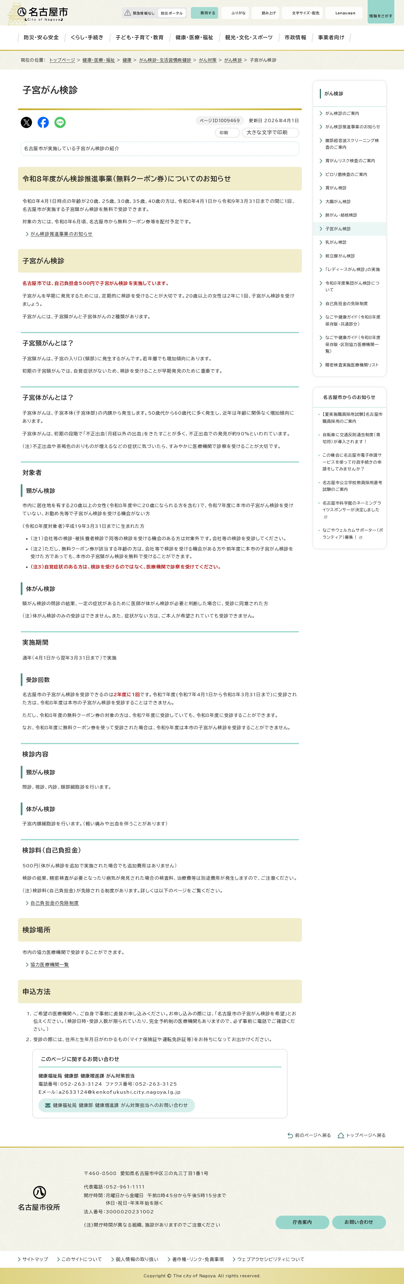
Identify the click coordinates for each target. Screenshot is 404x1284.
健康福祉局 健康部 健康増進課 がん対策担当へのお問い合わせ (120, 1105)
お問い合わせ (359, 1222)
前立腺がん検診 (340, 255)
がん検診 (233, 60)
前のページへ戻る (313, 1135)
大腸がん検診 (338, 201)
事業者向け (331, 37)
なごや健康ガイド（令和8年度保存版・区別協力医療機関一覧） (353, 343)
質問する (208, 13)
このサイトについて (82, 1259)
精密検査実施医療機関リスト (352, 364)
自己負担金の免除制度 (55, 903)
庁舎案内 (302, 1222)
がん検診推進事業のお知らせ (62, 234)
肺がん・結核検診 (341, 214)
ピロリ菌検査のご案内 (346, 173)
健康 (127, 60)
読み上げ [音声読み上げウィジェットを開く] (269, 13)
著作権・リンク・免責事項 (198, 1259)
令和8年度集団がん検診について (352, 285)
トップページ (62, 60)
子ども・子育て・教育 (140, 37)
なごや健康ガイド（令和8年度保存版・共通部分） (353, 319)
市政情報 (295, 37)
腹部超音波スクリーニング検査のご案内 (352, 142)
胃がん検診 (336, 187)
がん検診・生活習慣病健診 (165, 60)
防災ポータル (172, 13)
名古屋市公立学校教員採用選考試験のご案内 (352, 484)
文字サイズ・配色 (306, 13)
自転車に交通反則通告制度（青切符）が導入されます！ (351, 437)
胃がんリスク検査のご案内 (350, 160)
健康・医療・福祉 (195, 37)
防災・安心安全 (41, 37)
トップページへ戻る (366, 1135)
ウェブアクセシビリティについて (271, 1259)
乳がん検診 (336, 241)
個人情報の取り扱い (137, 1259)
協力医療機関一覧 (50, 964)
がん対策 (208, 60)
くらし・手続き (87, 37)
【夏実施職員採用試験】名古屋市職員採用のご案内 (353, 416)
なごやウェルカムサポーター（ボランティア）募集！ (353, 532)
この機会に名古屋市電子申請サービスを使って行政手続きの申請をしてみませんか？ (352, 461)
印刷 (224, 133)
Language (345, 13)
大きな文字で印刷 (267, 132)
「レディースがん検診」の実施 (352, 268)
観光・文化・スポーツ (249, 37)
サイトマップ (35, 1259)
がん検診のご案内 (342, 112)
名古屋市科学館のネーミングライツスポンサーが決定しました (352, 509)
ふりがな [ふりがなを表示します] (238, 13)
